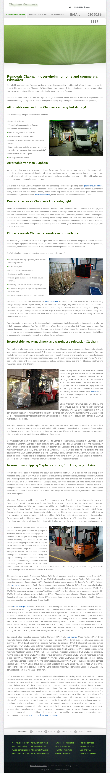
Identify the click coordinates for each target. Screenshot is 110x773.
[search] (83, 7)
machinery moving (42, 195)
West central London (21, 750)
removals (16, 585)
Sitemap (68, 766)
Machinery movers (58, 14)
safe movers (72, 637)
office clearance (51, 301)
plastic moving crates (93, 186)
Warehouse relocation (38, 14)
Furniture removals (64, 750)
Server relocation (63, 753)
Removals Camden (40, 750)
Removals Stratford (21, 753)
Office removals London (15, 14)
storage (94, 391)
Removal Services (56, 766)
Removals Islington (21, 743)
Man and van (85, 750)
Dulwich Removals (40, 743)
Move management (88, 753)
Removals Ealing (20, 746)
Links (76, 766)
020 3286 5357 (95, 18)
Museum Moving (87, 746)
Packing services (87, 743)
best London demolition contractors (43, 715)
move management (21, 606)
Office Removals (83, 731)
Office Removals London (38, 766)
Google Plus (64, 731)
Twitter (49, 731)
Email (75, 14)
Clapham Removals (40, 753)
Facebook (36, 731)
